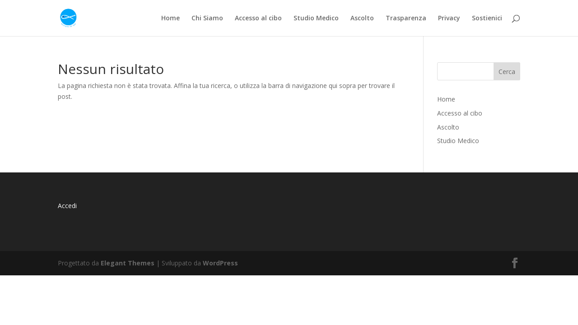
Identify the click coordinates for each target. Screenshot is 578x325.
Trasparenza (406, 18)
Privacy (449, 18)
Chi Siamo (207, 18)
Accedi (67, 205)
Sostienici (487, 18)
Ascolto (362, 18)
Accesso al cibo (258, 18)
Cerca (507, 71)
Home (170, 18)
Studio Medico (316, 18)
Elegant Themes (127, 263)
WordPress (220, 263)
